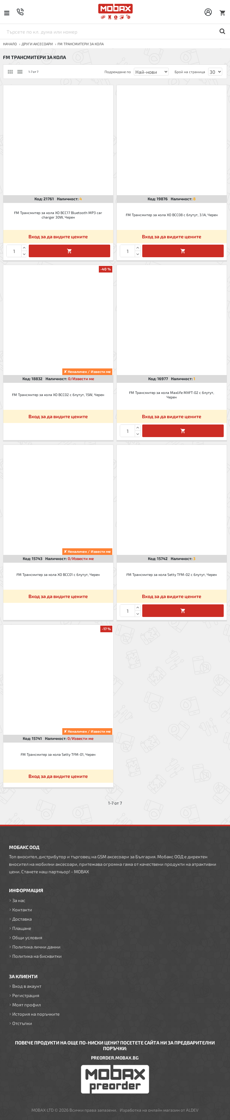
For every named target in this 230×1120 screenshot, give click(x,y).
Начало (10, 44)
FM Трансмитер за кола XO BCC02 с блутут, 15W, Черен (58, 394)
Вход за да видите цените (58, 236)
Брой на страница (190, 72)
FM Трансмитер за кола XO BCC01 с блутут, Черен (58, 574)
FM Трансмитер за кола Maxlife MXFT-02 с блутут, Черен (171, 394)
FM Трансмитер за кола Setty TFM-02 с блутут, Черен (171, 574)
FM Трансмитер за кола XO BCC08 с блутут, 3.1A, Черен (172, 215)
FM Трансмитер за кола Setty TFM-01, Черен (58, 754)
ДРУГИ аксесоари (37, 44)
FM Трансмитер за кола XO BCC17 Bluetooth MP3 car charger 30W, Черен (58, 214)
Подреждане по (118, 72)
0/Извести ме (81, 378)
